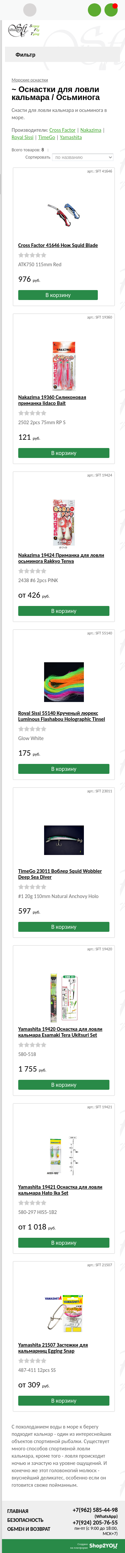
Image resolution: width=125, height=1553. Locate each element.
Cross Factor (62, 130)
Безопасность (25, 1520)
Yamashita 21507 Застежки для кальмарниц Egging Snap (53, 1348)
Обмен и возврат (28, 1529)
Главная (17, 1511)
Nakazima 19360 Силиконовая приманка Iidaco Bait (52, 400)
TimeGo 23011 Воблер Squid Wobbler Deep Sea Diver (60, 874)
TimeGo (46, 137)
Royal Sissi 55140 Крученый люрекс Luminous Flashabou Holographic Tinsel (61, 716)
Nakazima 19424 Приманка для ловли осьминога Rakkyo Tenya (61, 558)
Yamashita (71, 137)
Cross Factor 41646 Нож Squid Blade (58, 245)
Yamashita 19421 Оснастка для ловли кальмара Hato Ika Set (60, 1190)
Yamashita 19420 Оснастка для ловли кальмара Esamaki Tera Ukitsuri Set (60, 1032)
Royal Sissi (22, 137)
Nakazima (91, 130)
